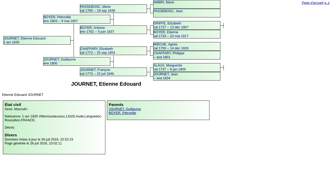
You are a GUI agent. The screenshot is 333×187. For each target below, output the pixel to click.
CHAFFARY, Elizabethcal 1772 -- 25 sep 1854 (97, 51)
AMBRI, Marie (163, 2)
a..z (327, 3)
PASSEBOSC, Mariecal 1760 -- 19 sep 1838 (97, 8)
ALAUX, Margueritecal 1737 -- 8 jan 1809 (169, 67)
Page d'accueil (312, 3)
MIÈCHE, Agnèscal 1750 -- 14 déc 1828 (170, 46)
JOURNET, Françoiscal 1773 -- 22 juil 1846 (97, 72)
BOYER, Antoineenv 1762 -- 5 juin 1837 (97, 30)
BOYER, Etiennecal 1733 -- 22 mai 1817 (170, 34)
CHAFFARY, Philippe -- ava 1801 (168, 55)
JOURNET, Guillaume (125, 109)
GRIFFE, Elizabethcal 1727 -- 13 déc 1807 (170, 25)
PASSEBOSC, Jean (168, 11)
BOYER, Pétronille (122, 113)
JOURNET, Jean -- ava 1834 (165, 76)
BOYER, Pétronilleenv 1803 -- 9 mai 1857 (60, 19)
